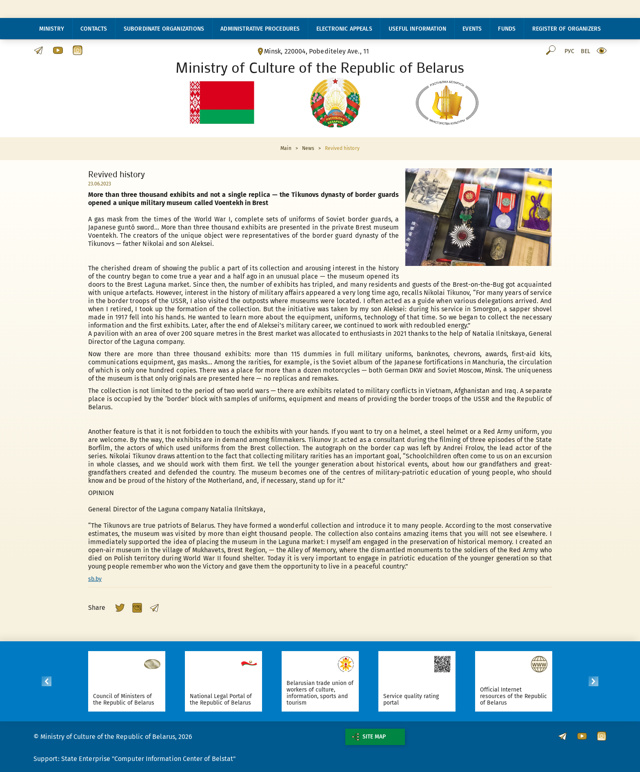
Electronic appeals (344, 28)
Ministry (51, 28)
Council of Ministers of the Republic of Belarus (125, 699)
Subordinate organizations (164, 28)
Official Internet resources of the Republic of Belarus (515, 696)
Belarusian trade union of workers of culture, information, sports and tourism (321, 693)
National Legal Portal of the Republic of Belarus (222, 699)
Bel (585, 51)
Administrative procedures (260, 28)
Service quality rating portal (412, 699)
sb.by (95, 579)
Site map (369, 737)
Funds (507, 28)
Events (472, 28)
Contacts (93, 28)
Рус (569, 51)
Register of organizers (566, 28)
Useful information (417, 28)
